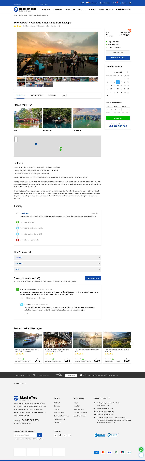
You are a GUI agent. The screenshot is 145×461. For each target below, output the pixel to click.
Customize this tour (117, 58)
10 (107, 85)
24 (107, 92)
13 (118, 85)
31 (107, 96)
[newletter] (39, 435)
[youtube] (69, 435)
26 (114, 92)
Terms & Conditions (60, 419)
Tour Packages (23, 15)
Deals (115, 3)
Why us (56, 409)
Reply (42, 298)
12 (114, 85)
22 (125, 89)
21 (121, 89)
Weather (76, 406)
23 (128, 89)
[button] (131, 343)
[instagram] (65, 435)
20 (118, 89)
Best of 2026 (82, 9)
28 (121, 92)
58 (39, 334)
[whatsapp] (141, 449)
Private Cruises (70, 9)
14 (121, 85)
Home (15, 15)
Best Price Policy (59, 412)
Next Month (128, 71)
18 (111, 89)
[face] (55, 435)
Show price (118, 118)
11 (111, 85)
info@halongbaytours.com (22, 423)
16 (128, 85)
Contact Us (109, 9)
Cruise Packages (58, 9)
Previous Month (108, 71)
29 (125, 92)
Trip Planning (93, 9)
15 (125, 85)
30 (128, 92)
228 (69, 334)
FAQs (76, 402)
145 (99, 334)
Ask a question (93, 278)
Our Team (57, 406)
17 (107, 89)
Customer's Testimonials (61, 416)
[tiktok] (60, 435)
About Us (57, 402)
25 (111, 92)
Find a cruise (46, 9)
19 (114, 89)
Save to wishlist (118, 52)
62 (129, 334)
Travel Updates (78, 409)
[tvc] (59, 452)
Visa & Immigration (80, 416)
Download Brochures (80, 412)
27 (118, 92)
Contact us (71, 375)
